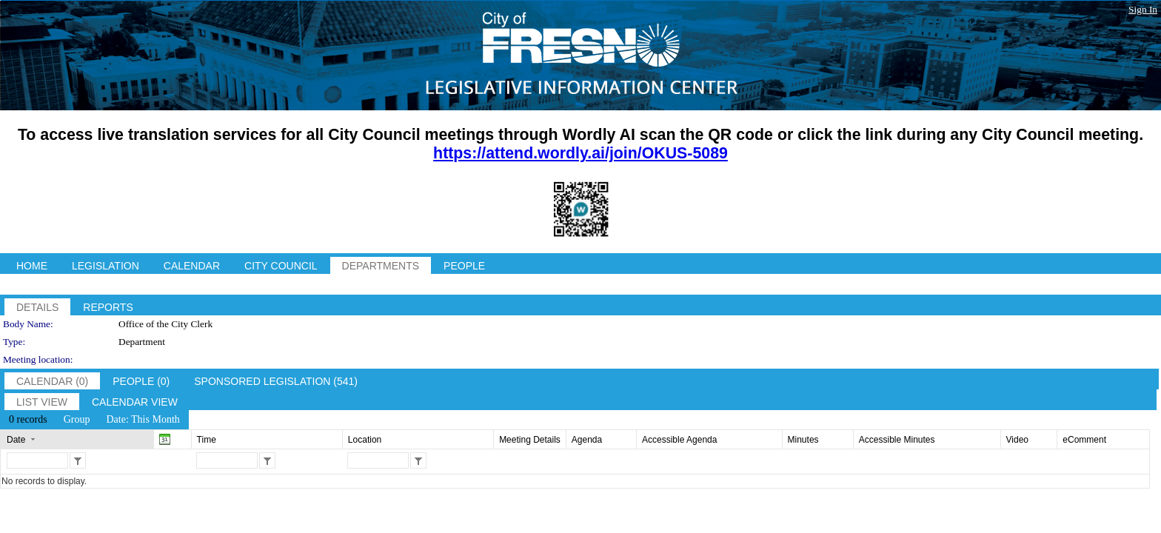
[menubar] (94, 419)
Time (206, 440)
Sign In (1142, 9)
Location (364, 440)
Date (16, 440)
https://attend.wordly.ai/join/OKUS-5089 (580, 153)
